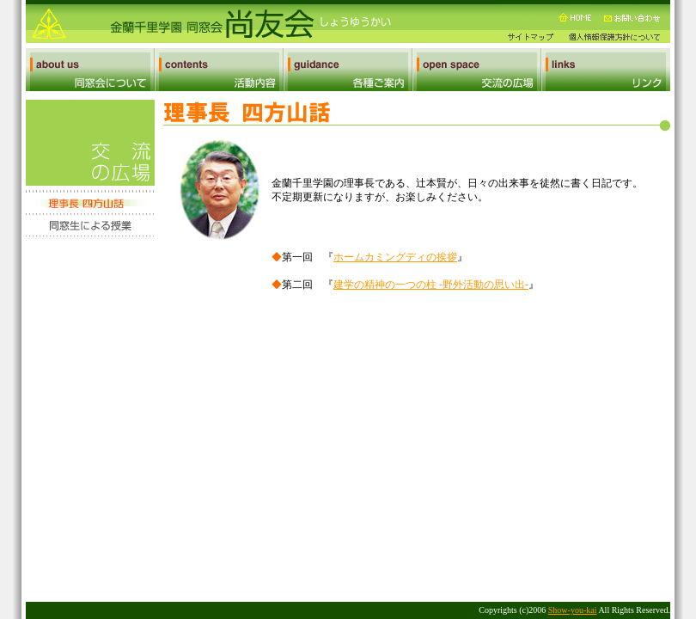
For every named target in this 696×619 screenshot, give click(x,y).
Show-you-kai (572, 610)
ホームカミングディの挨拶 (395, 257)
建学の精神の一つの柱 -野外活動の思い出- (430, 285)
